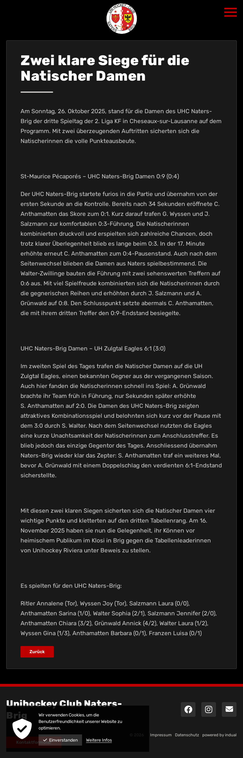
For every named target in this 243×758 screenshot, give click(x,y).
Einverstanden (60, 740)
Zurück (37, 651)
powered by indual (219, 735)
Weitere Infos (99, 740)
